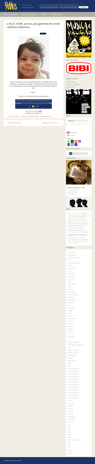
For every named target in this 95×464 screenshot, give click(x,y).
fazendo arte (71, 297)
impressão (70, 326)
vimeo (69, 445)
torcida (69, 435)
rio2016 (70, 400)
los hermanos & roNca (73, 342)
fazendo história (72, 300)
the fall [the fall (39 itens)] (87, 239)
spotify (69, 432)
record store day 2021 (73, 390)
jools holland (71, 334)
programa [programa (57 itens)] (85, 232)
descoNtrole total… (14, 123)
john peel (70, 331)
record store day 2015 (73, 374)
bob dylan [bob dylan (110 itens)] (84, 214)
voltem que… (71, 450)
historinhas (70, 321)
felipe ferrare (71, 302)
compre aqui (70, 87)
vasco (69, 442)
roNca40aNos (71, 416)
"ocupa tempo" (71, 252)
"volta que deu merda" (73, 257)
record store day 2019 (73, 384)
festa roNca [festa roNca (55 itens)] (83, 220)
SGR (69, 424)
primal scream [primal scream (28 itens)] (79, 232)
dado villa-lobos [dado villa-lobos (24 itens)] (74, 218)
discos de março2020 (73, 294)
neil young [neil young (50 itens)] (81, 225)
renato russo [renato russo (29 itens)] (74, 237)
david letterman (72, 292)
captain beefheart (72, 284)
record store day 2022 (73, 392)
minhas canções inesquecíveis (75, 345)
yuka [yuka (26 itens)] (78, 243)
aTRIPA (43, 14)
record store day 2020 (73, 387)
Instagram (72, 132)
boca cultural (71, 279)
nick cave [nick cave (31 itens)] (86, 225)
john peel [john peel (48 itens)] (74, 223)
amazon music (71, 268)
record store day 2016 (73, 376)
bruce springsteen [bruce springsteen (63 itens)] (75, 216)
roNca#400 (71, 405)
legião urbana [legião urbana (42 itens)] (85, 223)
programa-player (34, 116)
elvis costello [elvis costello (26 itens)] (77, 219)
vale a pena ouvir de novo (74, 440)
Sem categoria (71, 419)
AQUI (25, 96)
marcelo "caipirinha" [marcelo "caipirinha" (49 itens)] (73, 225)
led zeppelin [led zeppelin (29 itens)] (79, 223)
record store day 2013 (73, 368)
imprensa (70, 324)
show (69, 427)
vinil (69, 448)
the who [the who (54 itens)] (84, 241)
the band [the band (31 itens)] (83, 239)
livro (69, 339)
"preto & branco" (72, 255)
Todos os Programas (10, 14)
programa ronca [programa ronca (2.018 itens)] (76, 234)
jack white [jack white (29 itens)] (82, 221)
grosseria (70, 316)
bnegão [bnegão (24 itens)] (78, 213)
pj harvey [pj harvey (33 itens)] (74, 232)
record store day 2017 (73, 379)
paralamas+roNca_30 (73, 353)
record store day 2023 (73, 395)
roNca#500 (71, 408)
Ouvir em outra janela (32, 113)
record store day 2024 (73, 398)
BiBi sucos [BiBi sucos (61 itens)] (70, 213)
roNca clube (71, 403)
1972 (69, 260)
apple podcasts (71, 273)
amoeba (70, 271)
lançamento (71, 337)
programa (26, 116)
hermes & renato (72, 318)
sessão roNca (71, 421)
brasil (69, 281)
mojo (69, 347)
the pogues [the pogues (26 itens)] (70, 241)
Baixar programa (33, 111)
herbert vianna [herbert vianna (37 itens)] (76, 221)
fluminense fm (71, 308)
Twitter (71, 135)
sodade (69, 429)
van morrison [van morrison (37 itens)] (73, 243)
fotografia (70, 310)
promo (69, 363)
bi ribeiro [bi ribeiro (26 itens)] (75, 213)
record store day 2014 (73, 371)
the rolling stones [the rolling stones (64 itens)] (76, 241)
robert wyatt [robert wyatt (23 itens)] (79, 237)
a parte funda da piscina (74, 263)
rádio (69, 366)
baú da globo (71, 276)
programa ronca (46, 116)
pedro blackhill (71, 355)
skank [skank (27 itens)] (80, 239)
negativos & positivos (73, 350)
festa (69, 305)
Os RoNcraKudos (56, 14)
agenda (70, 265)
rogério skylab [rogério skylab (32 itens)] (75, 239)
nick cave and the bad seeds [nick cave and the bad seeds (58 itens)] (75, 227)
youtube (70, 453)
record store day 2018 (73, 382)
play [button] (33, 106)
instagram (70, 329)
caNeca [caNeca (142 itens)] (83, 216)
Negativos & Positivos (29, 14)
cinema (69, 287)
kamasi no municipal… (51, 123)
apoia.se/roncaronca (28, 7)
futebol (69, 313)
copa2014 (70, 289)
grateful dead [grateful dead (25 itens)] (70, 221)
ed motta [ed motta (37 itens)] (73, 220)
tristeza (69, 437)
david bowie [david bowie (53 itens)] (81, 218)
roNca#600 (71, 411)
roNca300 (70, 413)
